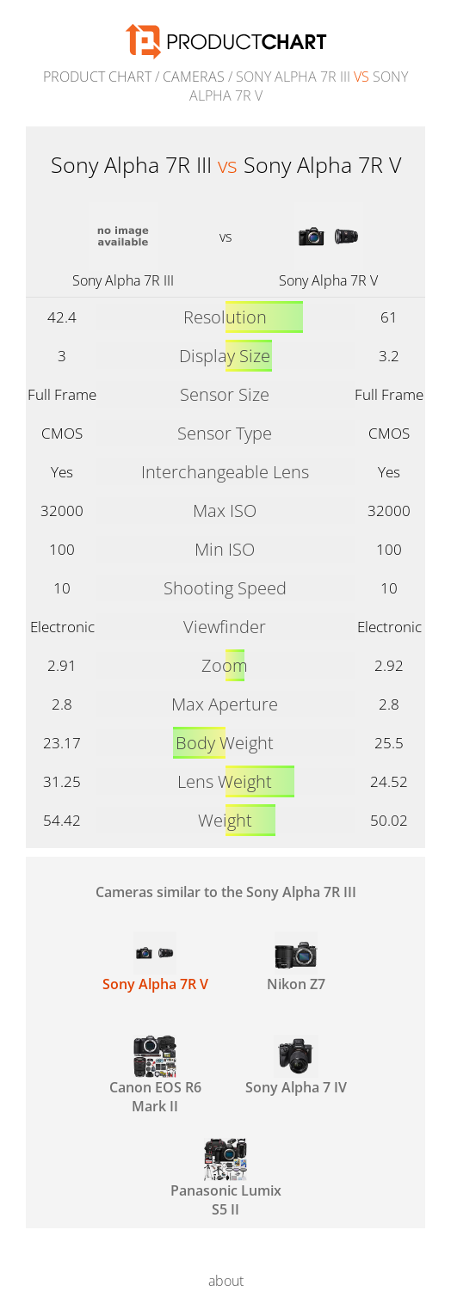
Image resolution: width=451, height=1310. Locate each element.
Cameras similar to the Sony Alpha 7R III (226, 892)
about (226, 1280)
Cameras (194, 76)
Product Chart (97, 76)
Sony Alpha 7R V (328, 280)
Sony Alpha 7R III (123, 280)
